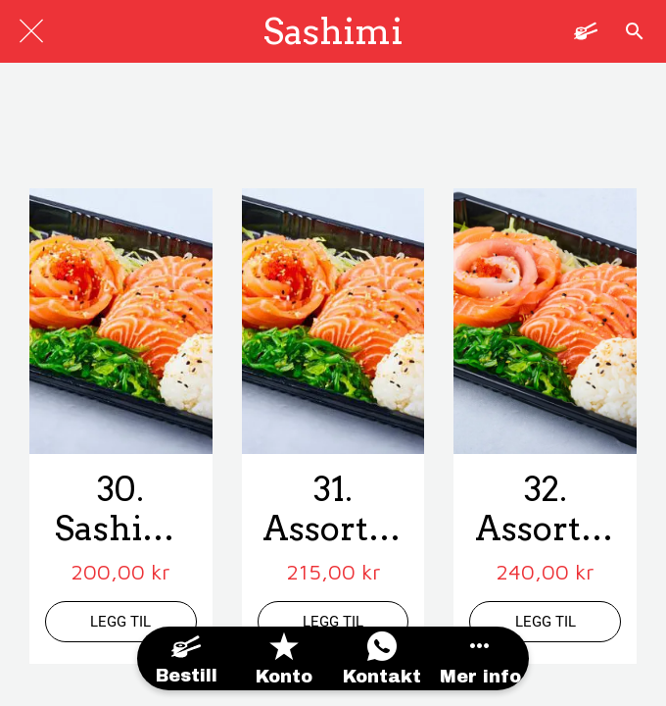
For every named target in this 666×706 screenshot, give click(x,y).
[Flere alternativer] (480, 658)
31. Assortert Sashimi (333, 510)
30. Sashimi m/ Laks (121, 510)
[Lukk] (31, 31)
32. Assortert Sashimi (545, 510)
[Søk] (634, 31)
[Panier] (585, 31)
